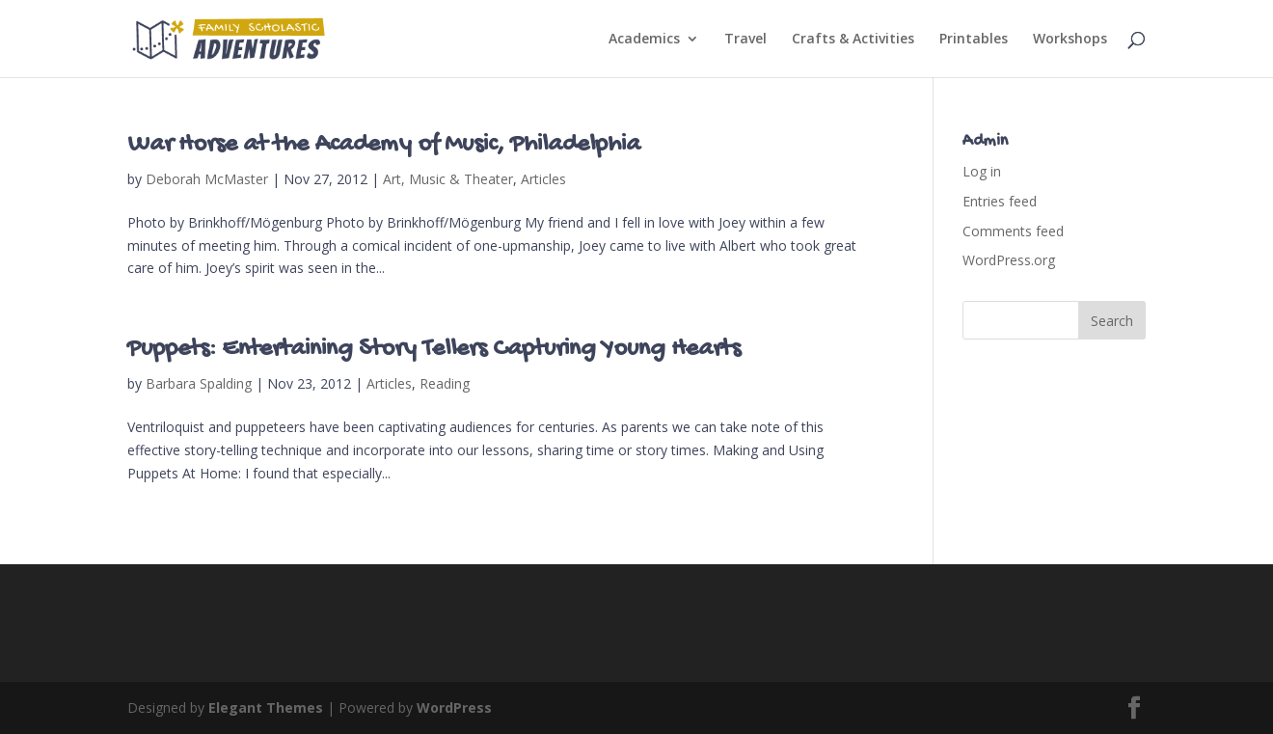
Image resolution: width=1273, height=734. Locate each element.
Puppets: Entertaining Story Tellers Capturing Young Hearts (434, 350)
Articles (543, 179)
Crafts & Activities (853, 39)
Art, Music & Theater (448, 179)
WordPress (454, 707)
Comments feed (1013, 231)
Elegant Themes (265, 707)
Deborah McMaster (207, 179)
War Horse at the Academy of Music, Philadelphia (383, 145)
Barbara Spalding (199, 383)
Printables (973, 39)
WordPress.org (1008, 260)
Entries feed (999, 201)
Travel (745, 39)
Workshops (1070, 39)
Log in (981, 171)
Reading (445, 383)
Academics (644, 39)
